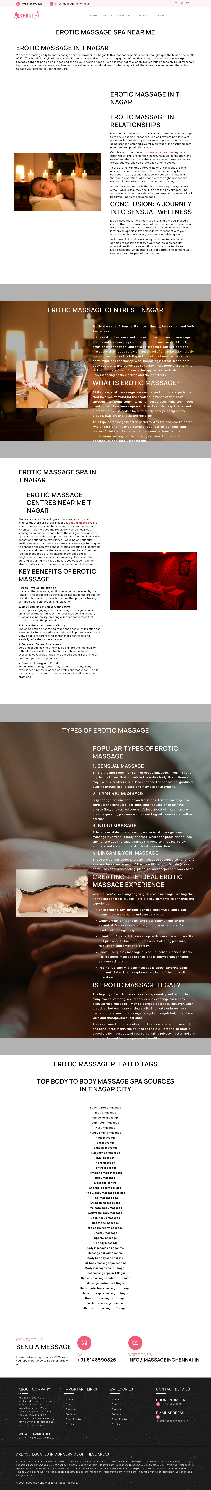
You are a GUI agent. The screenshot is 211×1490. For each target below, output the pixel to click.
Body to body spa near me (105, 1258)
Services (124, 15)
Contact (160, 15)
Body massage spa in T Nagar (105, 1268)
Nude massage (106, 1137)
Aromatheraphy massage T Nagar (106, 1293)
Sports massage (105, 1238)
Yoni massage (105, 1162)
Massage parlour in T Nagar (106, 1283)
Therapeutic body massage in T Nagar (105, 1288)
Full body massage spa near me (105, 1263)
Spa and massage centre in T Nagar (105, 1278)
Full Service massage (105, 1152)
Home (94, 15)
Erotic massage (105, 1112)
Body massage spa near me (105, 1248)
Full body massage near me (105, 1303)
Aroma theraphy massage (105, 1228)
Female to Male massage (106, 1172)
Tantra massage (105, 1167)
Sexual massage (80, 522)
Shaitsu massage (105, 1233)
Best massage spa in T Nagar (105, 1273)
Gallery (142, 15)
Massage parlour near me (105, 1253)
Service (71, 1409)
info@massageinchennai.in (73, 3)
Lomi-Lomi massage (105, 1122)
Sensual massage (105, 1147)
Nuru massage (105, 1127)
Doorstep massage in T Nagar (105, 1298)
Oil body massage (105, 1243)
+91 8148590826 (32, 3)
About (107, 15)
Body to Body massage (105, 1107)
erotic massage (156, 772)
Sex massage (105, 1142)
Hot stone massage (105, 1223)
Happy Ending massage (105, 1132)
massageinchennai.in (39, 1482)
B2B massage (105, 1157)
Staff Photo (73, 1419)
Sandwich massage (105, 1117)
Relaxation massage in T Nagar (105, 1308)
